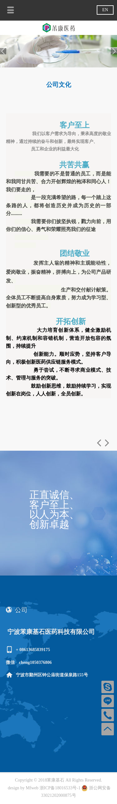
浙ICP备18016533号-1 (61, 788)
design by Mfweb (23, 788)
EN (105, 9)
